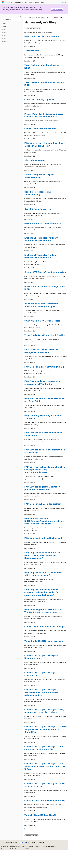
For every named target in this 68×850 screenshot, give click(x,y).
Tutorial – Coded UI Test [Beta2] (40, 815)
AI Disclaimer (4, 846)
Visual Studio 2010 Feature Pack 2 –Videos (45, 335)
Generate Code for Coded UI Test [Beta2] (44, 800)
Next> (26, 829)
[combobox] (11, 19)
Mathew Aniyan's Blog (43, 17)
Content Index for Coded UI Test (40, 129)
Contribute (30, 846)
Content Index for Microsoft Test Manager (44, 626)
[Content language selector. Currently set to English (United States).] (9, 842)
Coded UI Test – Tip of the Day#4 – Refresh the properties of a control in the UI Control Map (45, 729)
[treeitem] (11, 23)
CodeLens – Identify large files (39, 99)
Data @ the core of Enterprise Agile (41, 36)
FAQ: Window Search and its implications (44, 538)
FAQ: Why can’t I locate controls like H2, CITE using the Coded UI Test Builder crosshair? (42, 555)
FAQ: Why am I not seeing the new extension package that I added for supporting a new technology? (41, 592)
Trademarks (13, 849)
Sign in (64, 2)
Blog (23, 846)
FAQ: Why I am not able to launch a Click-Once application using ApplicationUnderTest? (44, 470)
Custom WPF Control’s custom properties (45, 272)
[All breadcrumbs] (25, 17)
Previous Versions (15, 846)
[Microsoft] (3, 2)
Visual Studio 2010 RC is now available (43, 641)
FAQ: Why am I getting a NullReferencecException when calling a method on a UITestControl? (44, 521)
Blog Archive (32, 17)
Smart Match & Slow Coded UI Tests (42, 321)
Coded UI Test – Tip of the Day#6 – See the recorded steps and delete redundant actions (41, 692)
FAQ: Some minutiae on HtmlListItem (42, 504)
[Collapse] (20, 16)
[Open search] (60, 2)
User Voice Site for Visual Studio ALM (42, 223)
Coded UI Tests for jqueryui (37, 209)
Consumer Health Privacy (48, 846)
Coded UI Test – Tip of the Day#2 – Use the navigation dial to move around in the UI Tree (44, 766)
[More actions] (65, 17)
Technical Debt (31, 51)
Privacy (37, 846)
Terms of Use (4, 849)
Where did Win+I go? (34, 160)
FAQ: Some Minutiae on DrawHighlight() (44, 367)
